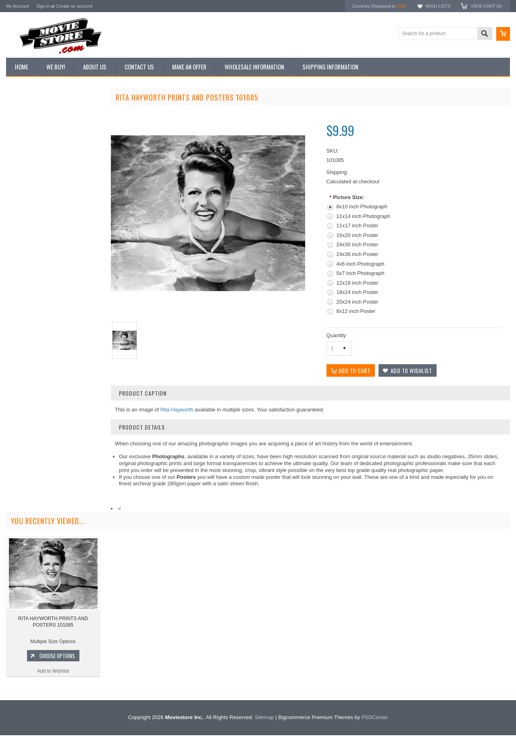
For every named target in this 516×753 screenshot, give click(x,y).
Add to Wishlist (54, 447)
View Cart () (486, 6)
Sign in (43, 6)
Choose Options (58, 432)
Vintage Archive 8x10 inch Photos (46, 126)
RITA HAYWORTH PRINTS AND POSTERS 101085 (53, 639)
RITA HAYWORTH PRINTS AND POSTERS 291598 (54, 398)
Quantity (336, 335)
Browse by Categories (34, 154)
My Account (17, 6)
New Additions (25, 112)
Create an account (74, 6)
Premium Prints (27, 194)
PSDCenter (375, 735)
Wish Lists (437, 6)
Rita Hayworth (177, 410)
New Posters (24, 181)
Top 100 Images (27, 140)
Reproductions (26, 167)
